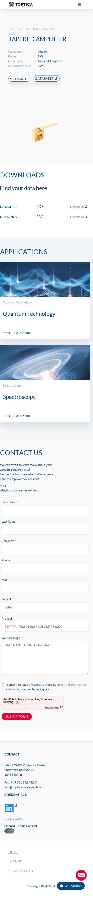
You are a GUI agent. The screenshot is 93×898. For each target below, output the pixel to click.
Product (7, 614)
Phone (6, 555)
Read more (21, 328)
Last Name (8, 516)
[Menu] (81, 4)
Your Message (11, 633)
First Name (9, 497)
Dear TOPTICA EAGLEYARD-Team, (45, 653)
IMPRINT (15, 861)
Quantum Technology (17, 297)
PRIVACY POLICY (20, 871)
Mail (4, 575)
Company (8, 536)
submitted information (71, 680)
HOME (13, 852)
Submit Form (17, 712)
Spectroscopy (12, 380)
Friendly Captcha (52, 703)
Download (77, 202)
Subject (6, 594)
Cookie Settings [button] (15, 819)
